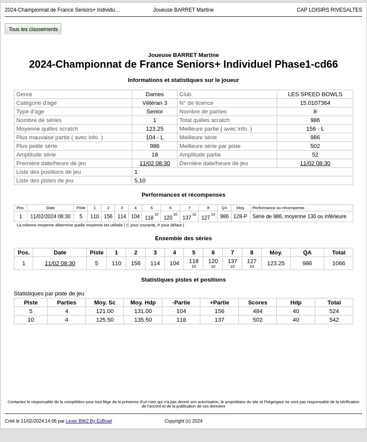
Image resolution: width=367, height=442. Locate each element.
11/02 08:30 (154, 163)
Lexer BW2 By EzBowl (89, 420)
